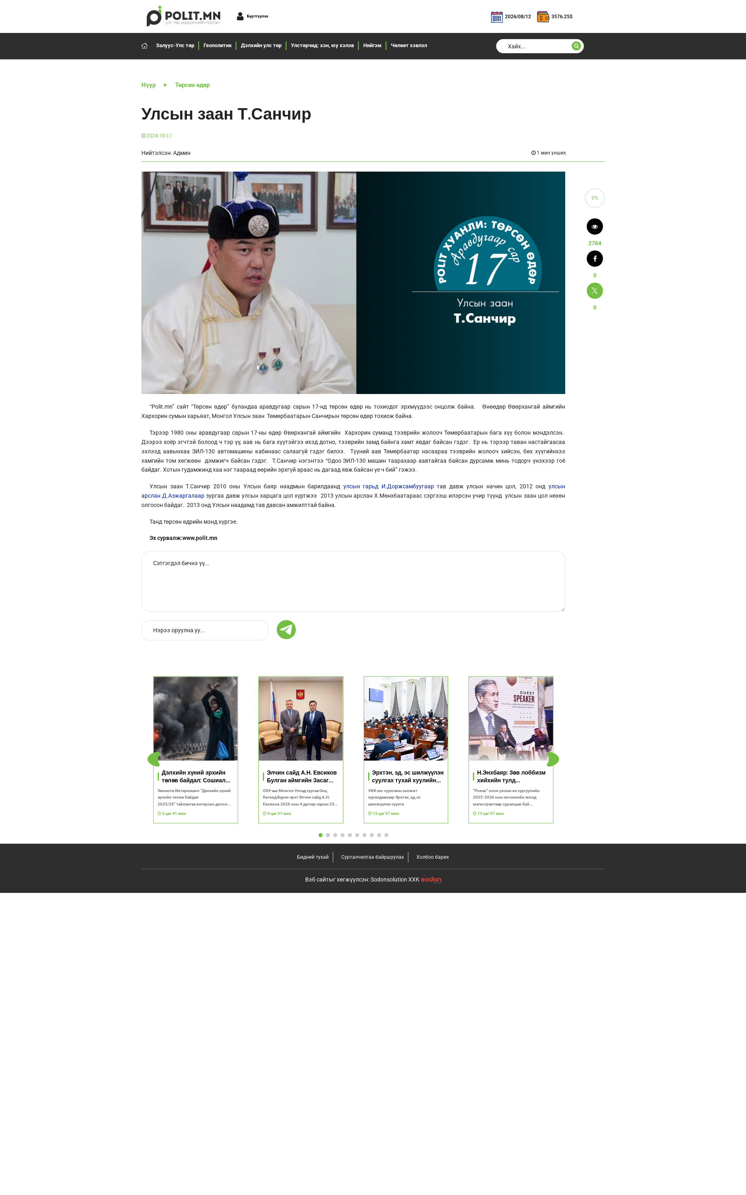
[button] (553, 910)
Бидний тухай (313, 1159)
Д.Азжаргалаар (183, 495)
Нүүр (148, 85)
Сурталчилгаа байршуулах (372, 1159)
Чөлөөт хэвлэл (409, 45)
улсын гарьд (361, 486)
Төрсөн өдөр (192, 85)
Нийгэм (372, 45)
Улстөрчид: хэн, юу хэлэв (322, 45)
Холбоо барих (432, 1159)
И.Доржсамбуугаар (408, 486)
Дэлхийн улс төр (261, 45)
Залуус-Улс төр (175, 45)
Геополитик (218, 45)
